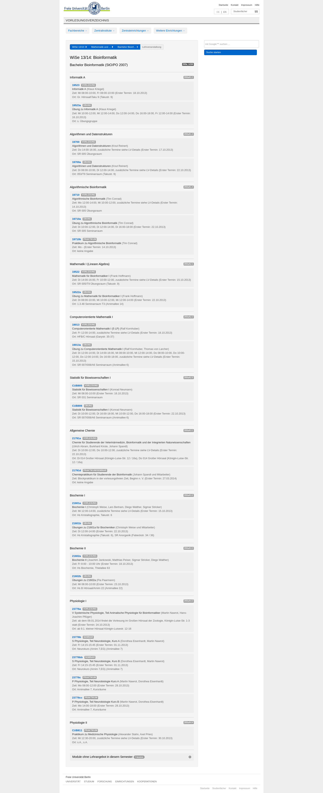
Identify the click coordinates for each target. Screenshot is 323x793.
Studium (89, 781)
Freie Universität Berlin (78, 777)
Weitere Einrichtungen (170, 30)
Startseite (223, 5)
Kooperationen (147, 781)
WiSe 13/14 (79, 47)
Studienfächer (240, 11)
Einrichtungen (124, 781)
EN (224, 12)
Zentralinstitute (104, 30)
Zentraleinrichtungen (135, 30)
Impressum (246, 5)
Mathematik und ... (102, 47)
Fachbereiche (77, 30)
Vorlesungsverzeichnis (87, 20)
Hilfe (257, 5)
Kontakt (235, 5)
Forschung (104, 781)
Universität (73, 781)
